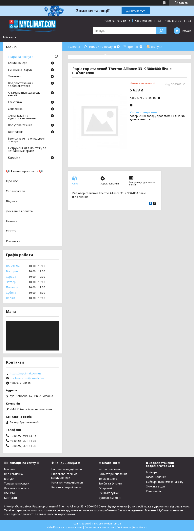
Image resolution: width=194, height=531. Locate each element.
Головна (74, 46)
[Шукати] (161, 30)
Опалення (14, 76)
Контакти (13, 241)
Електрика (15, 102)
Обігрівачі (105, 488)
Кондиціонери (17, 63)
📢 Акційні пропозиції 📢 (24, 171)
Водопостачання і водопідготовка (20, 85)
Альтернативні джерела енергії (24, 94)
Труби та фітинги (110, 483)
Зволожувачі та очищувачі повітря (26, 140)
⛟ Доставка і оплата (84, 55)
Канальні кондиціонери (67, 482)
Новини (11, 221)
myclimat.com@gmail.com (27, 378)
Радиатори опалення (113, 474)
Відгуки (11, 201)
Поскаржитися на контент (99, 527)
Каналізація (154, 491)
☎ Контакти (113, 55)
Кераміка (14, 157)
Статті (11, 231)
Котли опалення (110, 469)
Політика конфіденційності (132, 527)
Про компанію (13, 474)
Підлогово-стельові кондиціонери (64, 476)
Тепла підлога (108, 479)
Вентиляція (15, 132)
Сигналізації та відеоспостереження (22, 117)
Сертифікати (15, 191)
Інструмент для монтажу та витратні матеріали (27, 150)
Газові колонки (156, 477)
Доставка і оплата (19, 211)
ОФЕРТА (9, 493)
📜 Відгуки (154, 46)
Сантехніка (15, 109)
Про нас (12, 181)
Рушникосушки (109, 493)
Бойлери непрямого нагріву (164, 482)
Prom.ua (116, 523)
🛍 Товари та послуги (100, 46)
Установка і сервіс (20, 69)
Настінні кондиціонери (66, 469)
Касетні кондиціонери (66, 487)
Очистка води (155, 486)
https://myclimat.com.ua (25, 373)
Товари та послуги (19, 57)
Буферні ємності (110, 498)
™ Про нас (131, 46)
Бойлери (151, 472)
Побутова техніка (20, 125)
